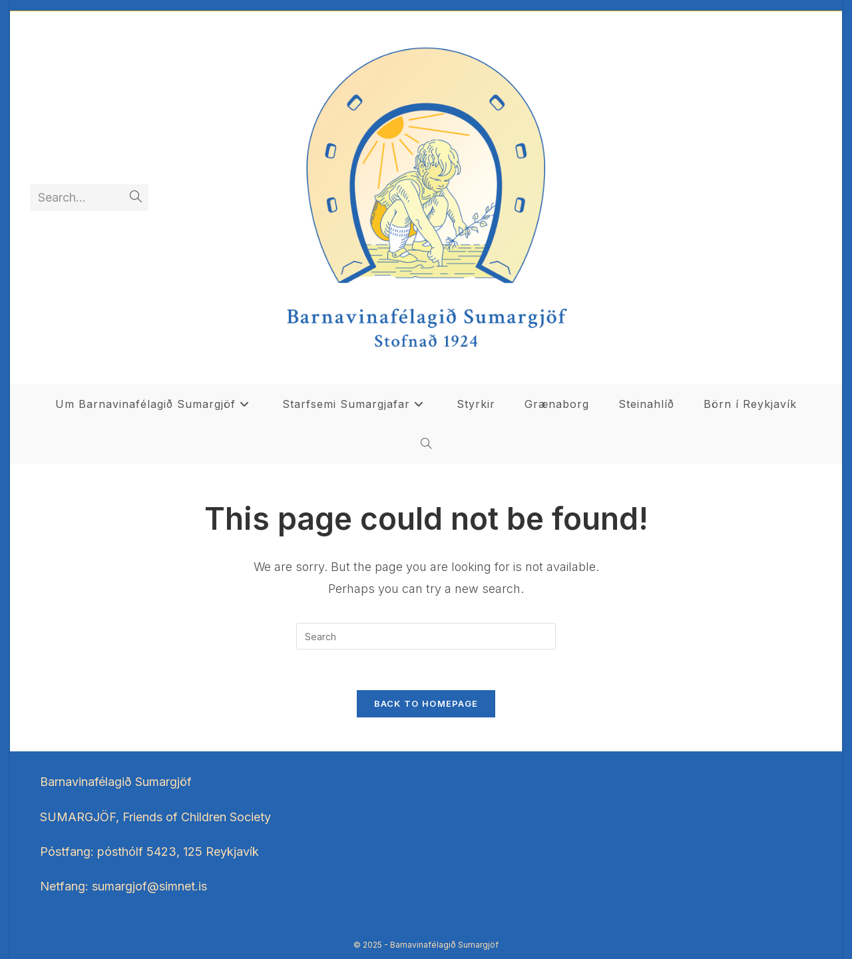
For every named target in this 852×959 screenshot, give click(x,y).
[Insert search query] (426, 636)
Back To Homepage (426, 703)
